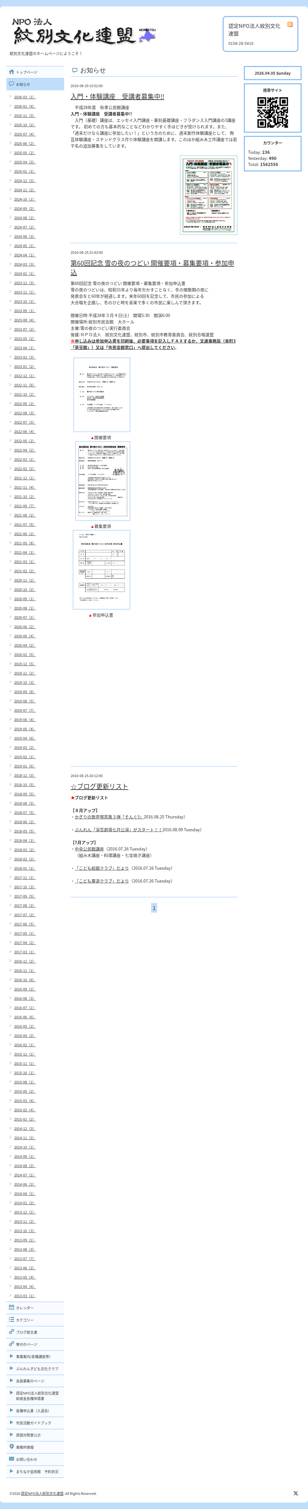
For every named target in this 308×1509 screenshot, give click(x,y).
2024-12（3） (25, 180)
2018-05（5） (25, 831)
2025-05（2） (25, 152)
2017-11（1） (25, 877)
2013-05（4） (25, 1277)
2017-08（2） (25, 905)
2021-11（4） (25, 487)
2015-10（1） (25, 1072)
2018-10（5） (25, 784)
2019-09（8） (25, 691)
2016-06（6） (25, 1017)
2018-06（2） (25, 822)
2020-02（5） (25, 654)
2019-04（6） (25, 738)
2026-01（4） (25, 106)
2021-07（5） (25, 524)
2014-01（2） (25, 1203)
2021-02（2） (25, 571)
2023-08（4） (25, 320)
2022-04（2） (25, 450)
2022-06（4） (25, 431)
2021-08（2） (25, 515)
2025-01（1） (25, 171)
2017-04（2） (25, 942)
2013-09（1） (25, 1240)
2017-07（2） (25, 914)
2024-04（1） (25, 255)
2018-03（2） (25, 849)
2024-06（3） (25, 236)
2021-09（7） (25, 506)
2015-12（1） (25, 1054)
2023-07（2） (25, 329)
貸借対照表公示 (28, 1435)
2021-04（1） (25, 552)
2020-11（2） (25, 580)
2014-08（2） (25, 1165)
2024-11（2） (25, 190)
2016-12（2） (25, 961)
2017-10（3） (25, 887)
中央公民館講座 (89, 849)
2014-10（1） (25, 1147)
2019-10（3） (25, 682)
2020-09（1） (25, 598)
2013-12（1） (25, 1212)
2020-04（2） (25, 645)
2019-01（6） (25, 766)
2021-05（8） (25, 543)
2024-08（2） (25, 217)
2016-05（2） (25, 1026)
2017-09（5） (25, 896)
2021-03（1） (25, 561)
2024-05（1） (25, 245)
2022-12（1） (25, 375)
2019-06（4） (25, 719)
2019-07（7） (25, 710)
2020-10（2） (25, 589)
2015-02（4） (25, 1110)
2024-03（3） (25, 264)
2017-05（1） (25, 933)
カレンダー (25, 1308)
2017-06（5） (25, 924)
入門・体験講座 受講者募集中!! (117, 96)
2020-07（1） (25, 617)
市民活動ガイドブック (33, 1423)
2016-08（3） (25, 998)
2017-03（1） (25, 952)
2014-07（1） (25, 1175)
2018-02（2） (25, 859)
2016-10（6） (25, 980)
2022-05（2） (25, 441)
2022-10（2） (25, 394)
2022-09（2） (25, 403)
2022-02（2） (25, 468)
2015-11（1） (25, 1063)
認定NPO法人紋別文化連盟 (42, 1493)
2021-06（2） (25, 533)
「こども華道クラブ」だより (102, 881)
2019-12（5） (25, 664)
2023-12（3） (25, 283)
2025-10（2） (25, 125)
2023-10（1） (25, 301)
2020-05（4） (25, 636)
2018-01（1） (25, 868)
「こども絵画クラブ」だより (102, 868)
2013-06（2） (25, 1268)
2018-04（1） (25, 840)
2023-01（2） (25, 366)
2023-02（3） (25, 357)
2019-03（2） (25, 747)
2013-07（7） (25, 1258)
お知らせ (23, 84)
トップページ (26, 72)
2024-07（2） (25, 227)
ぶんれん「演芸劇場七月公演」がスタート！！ (118, 829)
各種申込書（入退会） (33, 1411)
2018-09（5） (25, 794)
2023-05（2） (25, 338)
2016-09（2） (25, 989)
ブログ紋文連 (26, 1332)
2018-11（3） (25, 775)
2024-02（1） (25, 273)
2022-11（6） (25, 385)
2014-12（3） (25, 1128)
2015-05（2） (25, 1091)
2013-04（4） (25, 1286)
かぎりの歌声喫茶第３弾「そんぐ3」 (109, 817)
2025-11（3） (25, 115)
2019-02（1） (25, 756)
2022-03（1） (25, 459)
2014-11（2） (25, 1137)
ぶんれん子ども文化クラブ (37, 1369)
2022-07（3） (25, 422)
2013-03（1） (25, 1295)
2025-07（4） (25, 134)
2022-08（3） (25, 413)
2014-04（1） (25, 1193)
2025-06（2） (25, 143)
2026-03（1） (25, 97)
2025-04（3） (25, 162)
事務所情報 (25, 1447)
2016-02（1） (25, 1045)
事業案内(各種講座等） (34, 1356)
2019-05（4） (25, 729)
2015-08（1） (25, 1082)
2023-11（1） (25, 292)
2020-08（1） (25, 608)
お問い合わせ (26, 1459)
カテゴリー (25, 1320)
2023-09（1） (25, 310)
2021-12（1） (25, 478)
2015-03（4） (25, 1100)
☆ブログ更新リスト (99, 786)
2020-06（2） (25, 626)
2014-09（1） (25, 1156)
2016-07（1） (25, 1007)
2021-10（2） (25, 496)
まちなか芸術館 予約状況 (37, 1471)
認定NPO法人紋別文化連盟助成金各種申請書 (37, 1395)
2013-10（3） (25, 1230)
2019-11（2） (25, 673)
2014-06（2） (25, 1184)
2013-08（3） (25, 1249)
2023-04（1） (25, 348)
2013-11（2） (25, 1221)
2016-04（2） (25, 1035)
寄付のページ (26, 1344)
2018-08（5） (25, 803)
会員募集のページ (30, 1381)
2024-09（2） (25, 208)
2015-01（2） (25, 1119)
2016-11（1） (25, 970)
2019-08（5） (25, 701)
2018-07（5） (25, 812)
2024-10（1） (25, 199)
